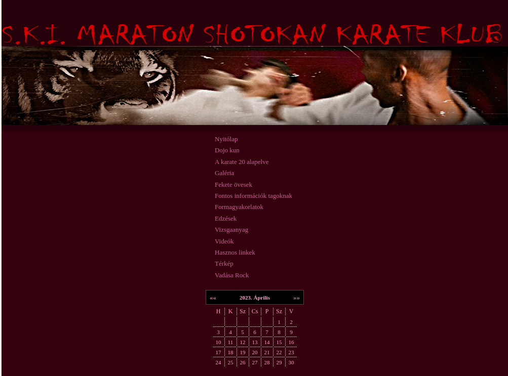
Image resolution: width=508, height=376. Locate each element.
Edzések (226, 218)
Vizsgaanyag (231, 229)
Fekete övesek (233, 184)
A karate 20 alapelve (241, 161)
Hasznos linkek (235, 252)
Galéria (224, 173)
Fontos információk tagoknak (253, 195)
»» (296, 297)
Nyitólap (226, 139)
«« (213, 297)
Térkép (224, 263)
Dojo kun (227, 150)
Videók (224, 241)
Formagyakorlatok (239, 207)
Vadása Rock (232, 275)
